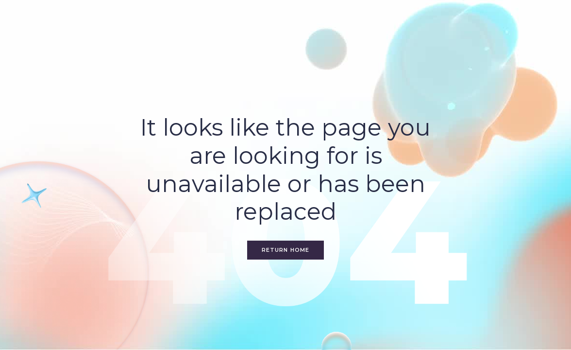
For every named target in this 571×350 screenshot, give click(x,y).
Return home (285, 249)
